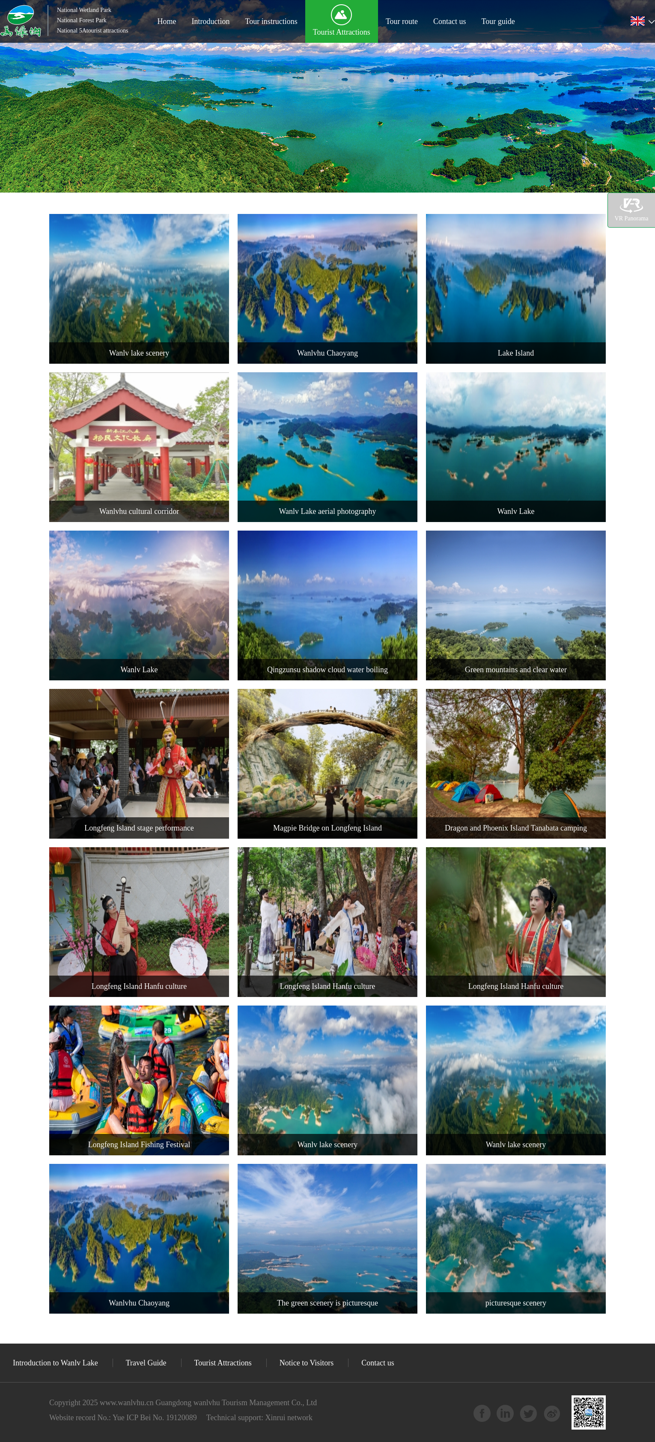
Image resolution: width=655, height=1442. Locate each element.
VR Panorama (631, 210)
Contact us (449, 21)
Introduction (210, 21)
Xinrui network (288, 1417)
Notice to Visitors (307, 1363)
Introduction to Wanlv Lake (55, 1363)
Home (166, 21)
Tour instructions (271, 21)
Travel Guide (146, 1363)
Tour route (402, 21)
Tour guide (498, 21)
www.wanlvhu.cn (127, 1402)
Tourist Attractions (341, 32)
